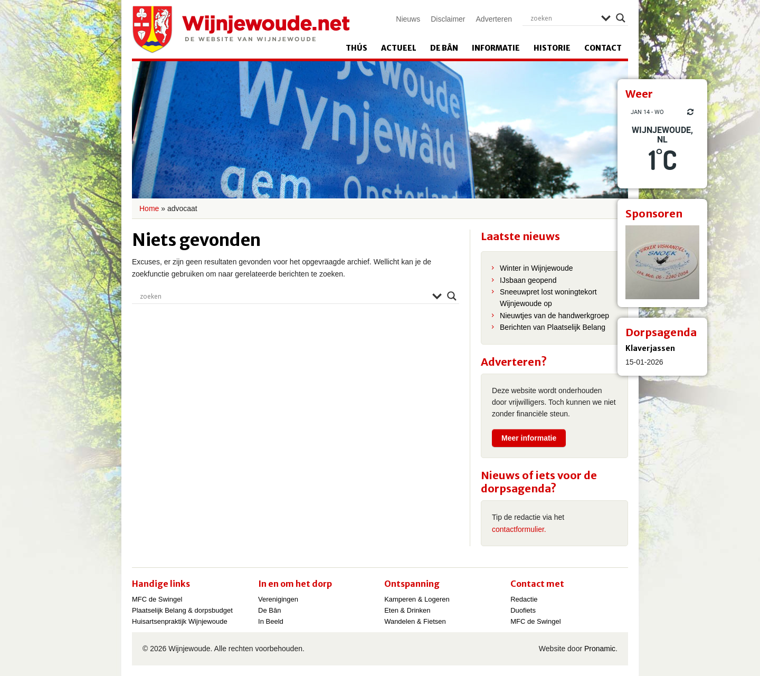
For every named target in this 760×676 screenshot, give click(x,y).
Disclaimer (448, 19)
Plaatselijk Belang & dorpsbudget (182, 610)
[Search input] (563, 18)
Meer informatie (528, 438)
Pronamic (599, 648)
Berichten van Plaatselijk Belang (552, 327)
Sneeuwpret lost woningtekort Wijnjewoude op (548, 298)
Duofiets (523, 610)
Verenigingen (278, 599)
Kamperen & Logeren (417, 599)
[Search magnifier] (620, 18)
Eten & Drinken (407, 610)
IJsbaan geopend (528, 280)
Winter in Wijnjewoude (536, 268)
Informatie (496, 48)
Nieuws (408, 19)
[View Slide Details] (662, 262)
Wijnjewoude (240, 29)
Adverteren (494, 19)
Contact (603, 48)
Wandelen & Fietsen (415, 621)
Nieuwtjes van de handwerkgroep (554, 315)
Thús (356, 48)
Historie (552, 48)
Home (149, 208)
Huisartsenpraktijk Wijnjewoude (179, 621)
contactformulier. (519, 529)
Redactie (523, 599)
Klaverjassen (650, 348)
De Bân (444, 48)
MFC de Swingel (157, 599)
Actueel (398, 48)
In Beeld (270, 621)
